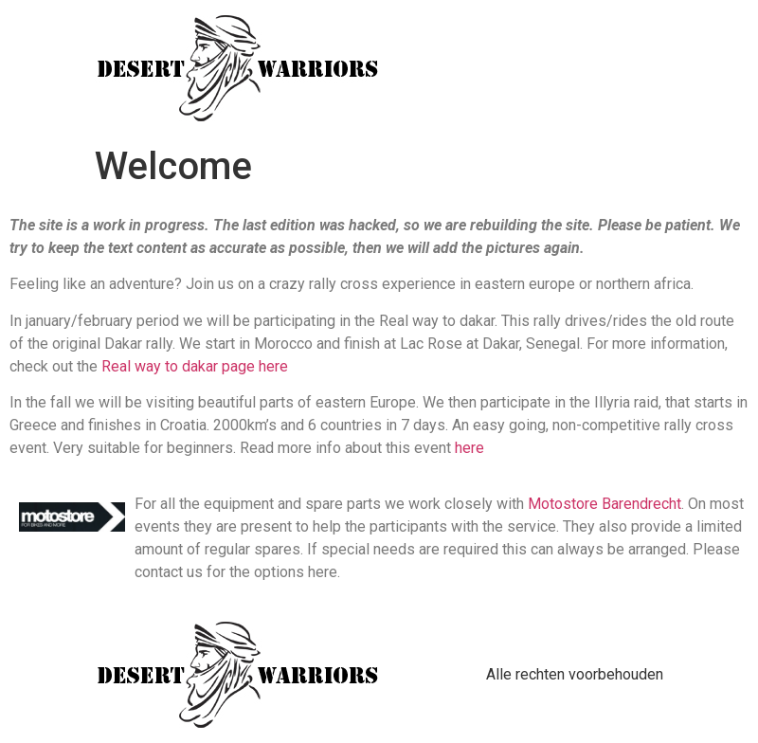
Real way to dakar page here (194, 366)
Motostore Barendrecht (604, 504)
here (469, 448)
